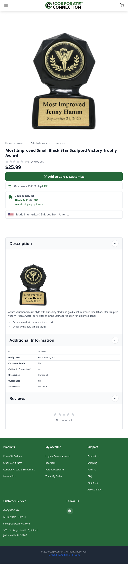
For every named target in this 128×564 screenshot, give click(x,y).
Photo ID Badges (12, 456)
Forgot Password (55, 469)
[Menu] (6, 5)
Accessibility (94, 489)
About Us (93, 482)
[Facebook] (69, 511)
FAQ (90, 476)
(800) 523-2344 (11, 510)
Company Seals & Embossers (19, 469)
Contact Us (93, 456)
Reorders (51, 462)
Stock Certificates (12, 462)
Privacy (76, 554)
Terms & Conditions (59, 554)
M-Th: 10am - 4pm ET (14, 516)
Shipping (92, 462)
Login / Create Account (58, 456)
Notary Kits (9, 476)
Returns (92, 469)
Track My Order (54, 476)
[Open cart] (122, 5)
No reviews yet (34, 161)
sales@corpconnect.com (16, 523)
